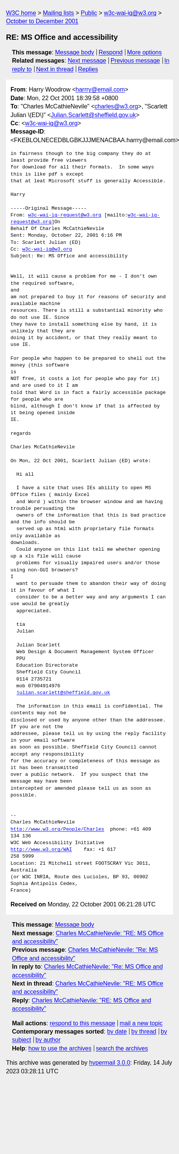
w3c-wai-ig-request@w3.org (64, 215)
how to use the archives (60, 1048)
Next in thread (55, 69)
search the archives (122, 1048)
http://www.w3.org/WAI (41, 849)
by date (116, 1031)
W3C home (21, 13)
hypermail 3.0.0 (109, 1062)
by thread (143, 1031)
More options (144, 52)
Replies (88, 69)
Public (89, 13)
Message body (74, 52)
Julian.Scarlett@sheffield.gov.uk (93, 115)
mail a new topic (141, 1023)
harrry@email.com (100, 89)
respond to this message (82, 1023)
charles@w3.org (116, 106)
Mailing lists (58, 13)
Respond (111, 52)
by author (48, 1040)
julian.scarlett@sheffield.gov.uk (63, 693)
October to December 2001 (42, 21)
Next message (87, 60)
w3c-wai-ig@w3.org (130, 13)
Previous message (135, 60)
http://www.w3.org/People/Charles (57, 829)
